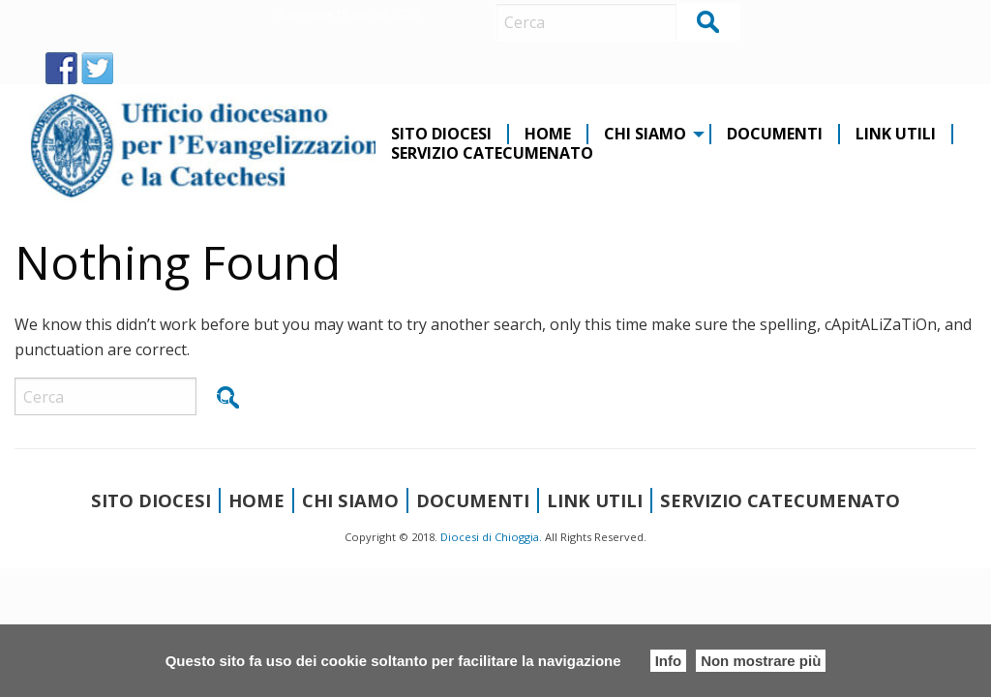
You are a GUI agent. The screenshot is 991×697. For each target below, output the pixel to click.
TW (97, 68)
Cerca (709, 21)
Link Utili (896, 134)
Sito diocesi (441, 134)
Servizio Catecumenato (492, 154)
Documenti (775, 134)
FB (61, 68)
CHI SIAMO (645, 134)
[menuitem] (442, 134)
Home (548, 134)
